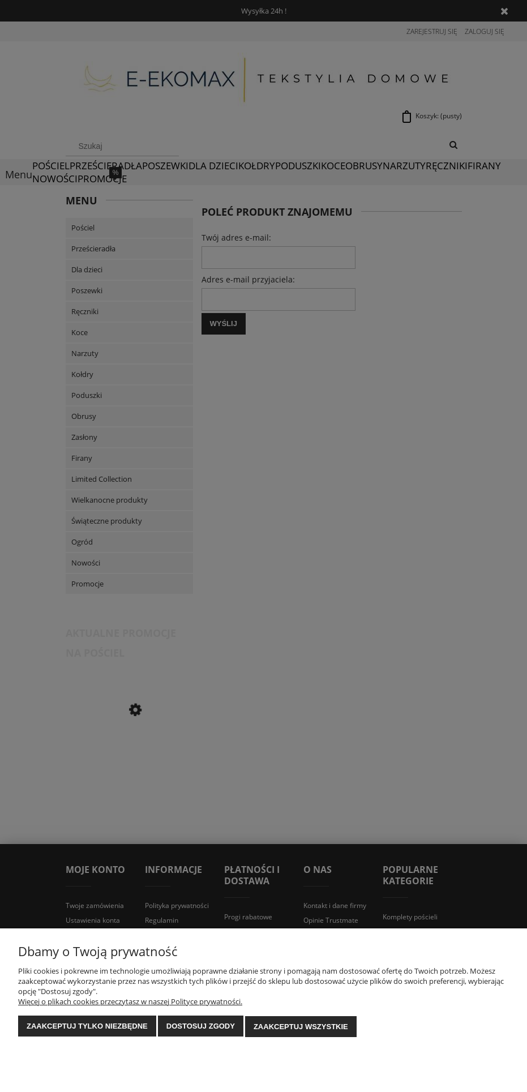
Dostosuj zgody (200, 1026)
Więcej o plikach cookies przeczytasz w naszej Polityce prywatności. (130, 1002)
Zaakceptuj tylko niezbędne (87, 1026)
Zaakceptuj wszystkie (301, 1026)
